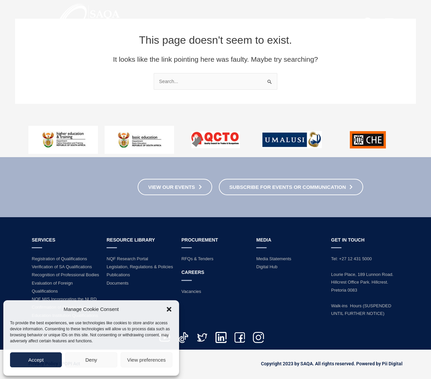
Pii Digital (392, 363)
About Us (223, 22)
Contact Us (327, 22)
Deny (91, 360)
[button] (169, 309)
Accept (36, 360)
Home (181, 22)
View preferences (146, 360)
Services (274, 22)
